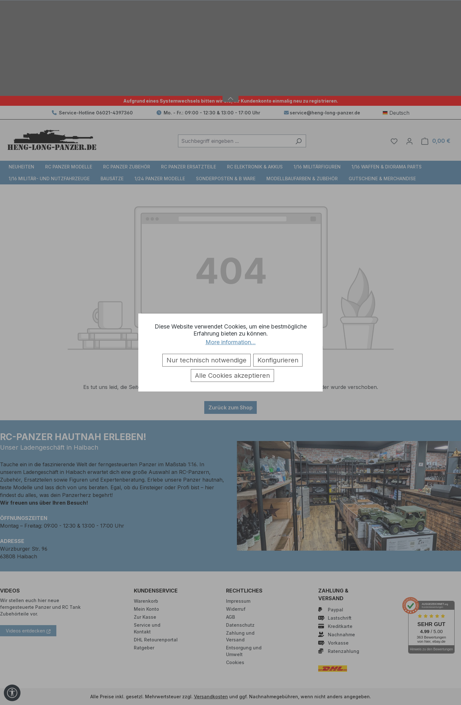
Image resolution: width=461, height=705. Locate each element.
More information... (231, 342)
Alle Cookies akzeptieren (232, 375)
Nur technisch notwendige (206, 360)
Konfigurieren (277, 360)
